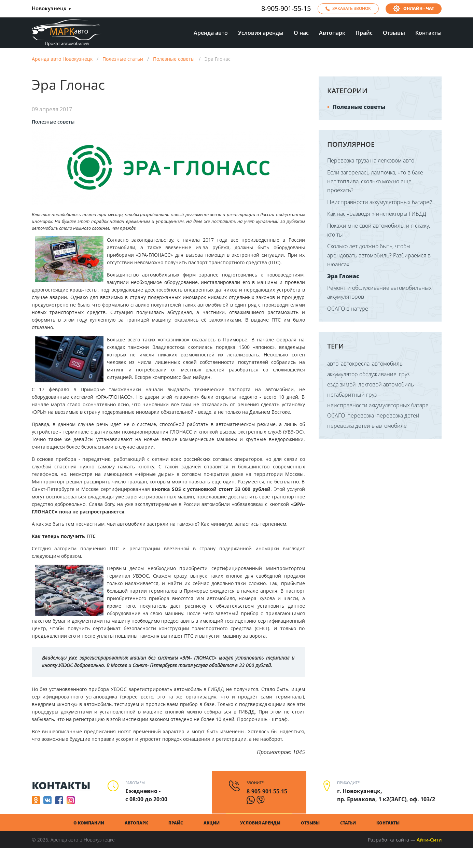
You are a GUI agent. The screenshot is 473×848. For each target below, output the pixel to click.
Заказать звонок (351, 8)
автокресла (355, 363)
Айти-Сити (429, 839)
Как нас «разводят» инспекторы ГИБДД (376, 213)
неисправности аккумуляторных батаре (378, 405)
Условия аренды (260, 33)
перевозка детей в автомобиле (367, 425)
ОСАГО (336, 415)
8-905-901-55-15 (286, 8)
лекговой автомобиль (386, 384)
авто (332, 363)
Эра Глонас (343, 276)
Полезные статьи (122, 59)
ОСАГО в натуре (347, 308)
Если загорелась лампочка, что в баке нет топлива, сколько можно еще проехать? (375, 181)
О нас (301, 33)
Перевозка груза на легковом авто (370, 160)
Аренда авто (211, 33)
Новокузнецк (52, 9)
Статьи (348, 823)
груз (404, 374)
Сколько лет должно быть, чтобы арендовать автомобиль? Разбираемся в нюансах (379, 255)
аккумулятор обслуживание (362, 374)
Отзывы (394, 33)
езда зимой (341, 384)
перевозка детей (397, 415)
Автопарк (332, 33)
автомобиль (387, 363)
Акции (212, 823)
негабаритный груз (352, 394)
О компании (88, 823)
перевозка (360, 415)
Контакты (428, 33)
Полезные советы (174, 59)
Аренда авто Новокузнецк (62, 59)
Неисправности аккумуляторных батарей (380, 202)
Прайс (364, 33)
